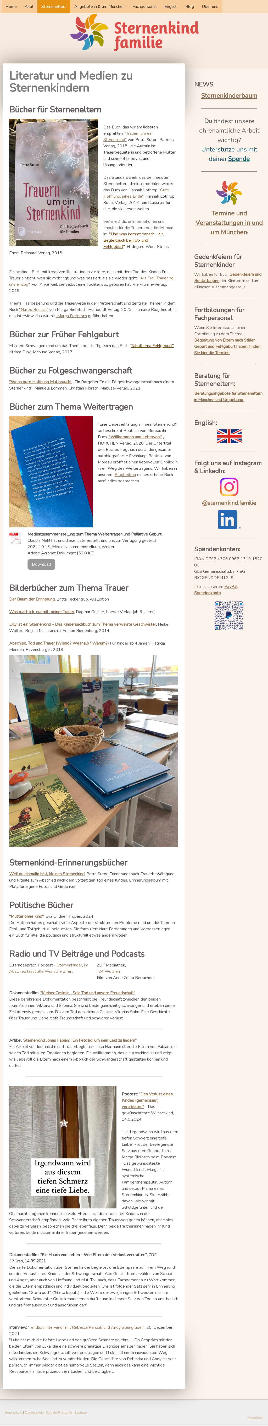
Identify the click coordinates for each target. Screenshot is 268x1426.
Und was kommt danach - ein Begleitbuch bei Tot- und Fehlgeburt (133, 240)
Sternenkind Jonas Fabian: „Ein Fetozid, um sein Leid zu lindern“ (80, 1040)
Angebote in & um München (99, 6)
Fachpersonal (144, 6)
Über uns (210, 6)
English (170, 6)
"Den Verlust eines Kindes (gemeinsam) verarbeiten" (147, 1100)
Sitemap (80, 1412)
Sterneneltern (53, 6)
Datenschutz (34, 1412)
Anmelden (255, 1417)
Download (41, 564)
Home (11, 6)
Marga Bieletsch (71, 316)
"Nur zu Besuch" (33, 309)
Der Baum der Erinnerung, (32, 599)
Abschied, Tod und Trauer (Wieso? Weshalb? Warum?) (59, 643)
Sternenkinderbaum (229, 95)
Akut (29, 6)
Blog (189, 6)
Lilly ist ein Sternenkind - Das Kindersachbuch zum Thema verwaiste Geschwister (82, 624)
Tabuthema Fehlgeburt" (152, 346)
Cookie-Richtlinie (59, 1412)
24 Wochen (109, 971)
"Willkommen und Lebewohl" (135, 437)
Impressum (14, 1412)
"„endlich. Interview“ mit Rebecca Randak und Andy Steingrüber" (86, 1327)
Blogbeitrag (125, 475)
